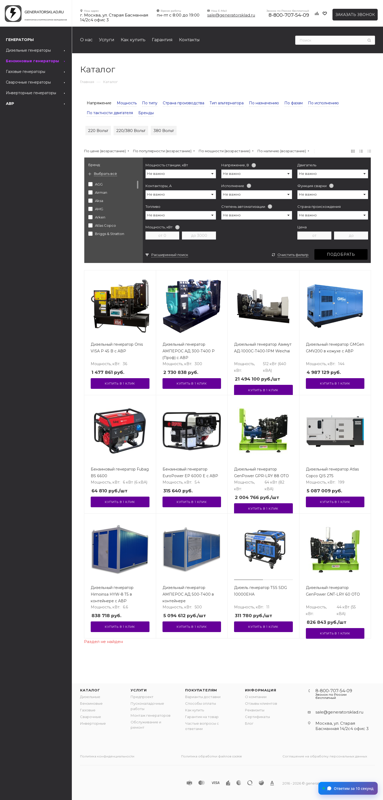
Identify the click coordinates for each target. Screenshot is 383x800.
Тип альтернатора (227, 103)
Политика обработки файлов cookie (211, 756)
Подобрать (341, 254)
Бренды (146, 112)
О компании (256, 697)
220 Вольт (98, 130)
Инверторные (93, 723)
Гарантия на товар (202, 717)
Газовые (87, 710)
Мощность (127, 103)
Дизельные (90, 697)
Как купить (194, 710)
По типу (149, 103)
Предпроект (142, 697)
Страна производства (183, 103)
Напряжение (99, 103)
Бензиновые (91, 703)
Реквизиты (254, 710)
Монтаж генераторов (150, 715)
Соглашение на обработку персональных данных (324, 756)
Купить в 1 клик (120, 383)
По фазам (293, 103)
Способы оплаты (200, 703)
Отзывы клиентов (261, 703)
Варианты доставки (202, 697)
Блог (249, 723)
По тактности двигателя (110, 112)
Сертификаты (257, 717)
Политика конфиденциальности (107, 756)
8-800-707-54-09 (289, 15)
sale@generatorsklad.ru (231, 15)
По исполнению (323, 103)
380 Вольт (163, 130)
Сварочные (90, 717)
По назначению (264, 103)
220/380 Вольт (130, 130)
